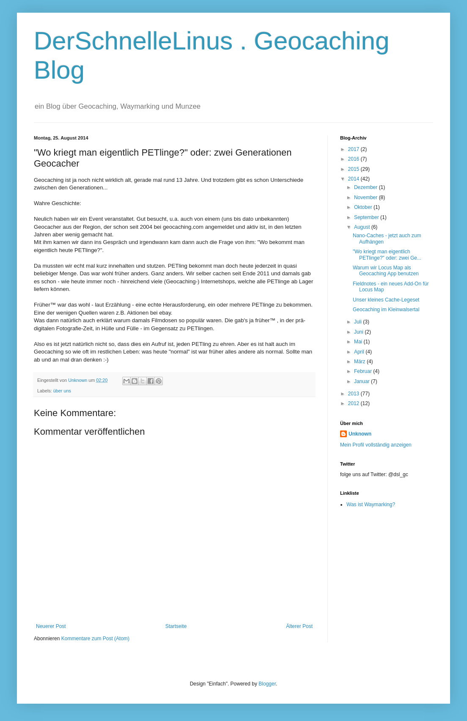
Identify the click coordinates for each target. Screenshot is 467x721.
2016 (354, 159)
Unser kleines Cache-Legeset (386, 300)
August (362, 227)
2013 (354, 394)
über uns (62, 390)
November (366, 197)
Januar (362, 381)
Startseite (176, 626)
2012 (354, 403)
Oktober (364, 207)
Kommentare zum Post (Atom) (95, 638)
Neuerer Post (51, 626)
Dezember (366, 187)
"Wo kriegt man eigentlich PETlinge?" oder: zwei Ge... (387, 254)
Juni (359, 332)
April (359, 352)
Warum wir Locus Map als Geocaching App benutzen (386, 271)
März (360, 362)
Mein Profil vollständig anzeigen (376, 445)
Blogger (267, 684)
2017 (354, 149)
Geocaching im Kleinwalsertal (386, 310)
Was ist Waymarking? (370, 504)
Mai (359, 342)
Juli (358, 322)
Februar (363, 371)
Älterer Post (299, 626)
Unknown (360, 434)
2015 (354, 169)
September (367, 217)
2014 (354, 179)
